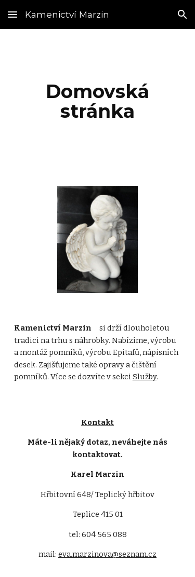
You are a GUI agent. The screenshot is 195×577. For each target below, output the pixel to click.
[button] (12, 14)
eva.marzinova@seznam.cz (107, 554)
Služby (145, 376)
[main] (98, 101)
